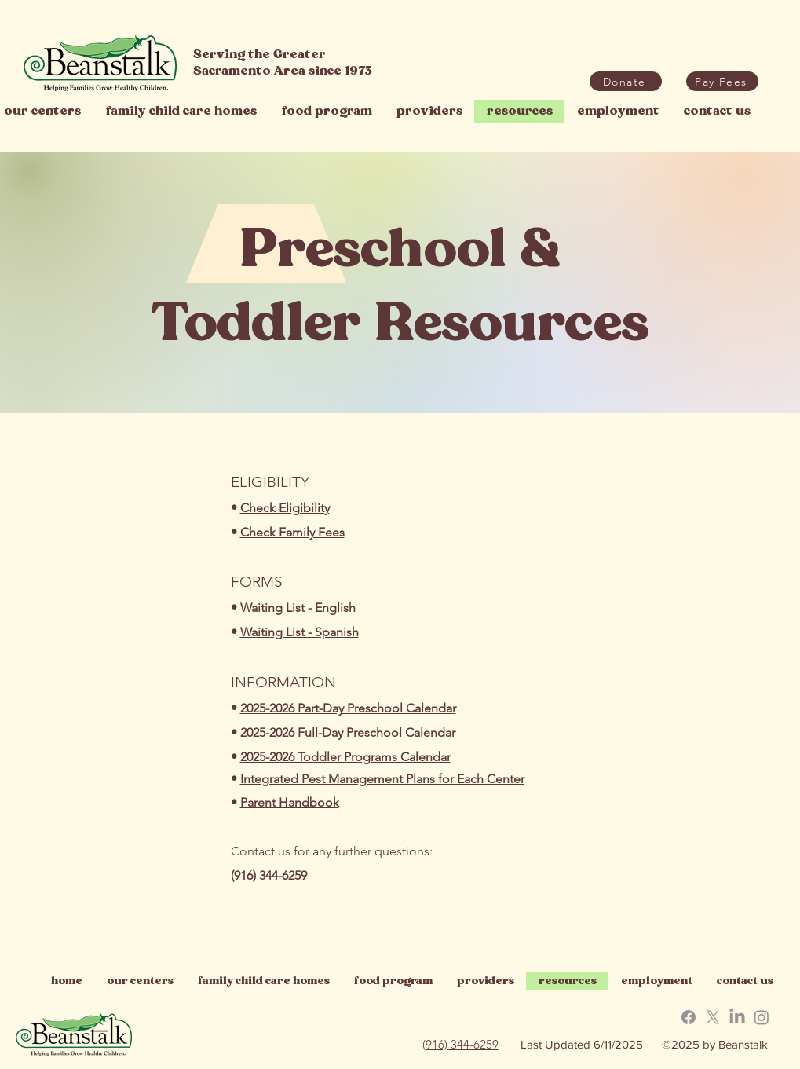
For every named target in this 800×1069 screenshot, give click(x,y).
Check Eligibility (285, 507)
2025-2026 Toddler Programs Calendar (345, 756)
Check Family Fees (292, 532)
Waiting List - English (298, 607)
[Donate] (626, 81)
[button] (722, 81)
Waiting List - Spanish (299, 631)
